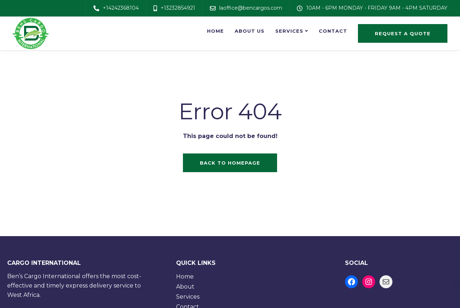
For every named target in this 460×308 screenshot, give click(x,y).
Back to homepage (230, 163)
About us (249, 31)
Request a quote (403, 33)
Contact (333, 31)
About (185, 286)
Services (289, 31)
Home (215, 31)
